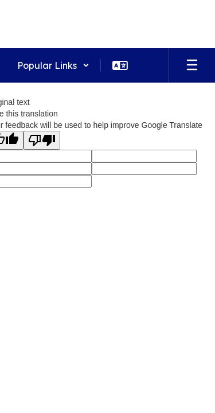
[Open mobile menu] (192, 65)
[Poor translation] (42, 140)
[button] (53, 65)
